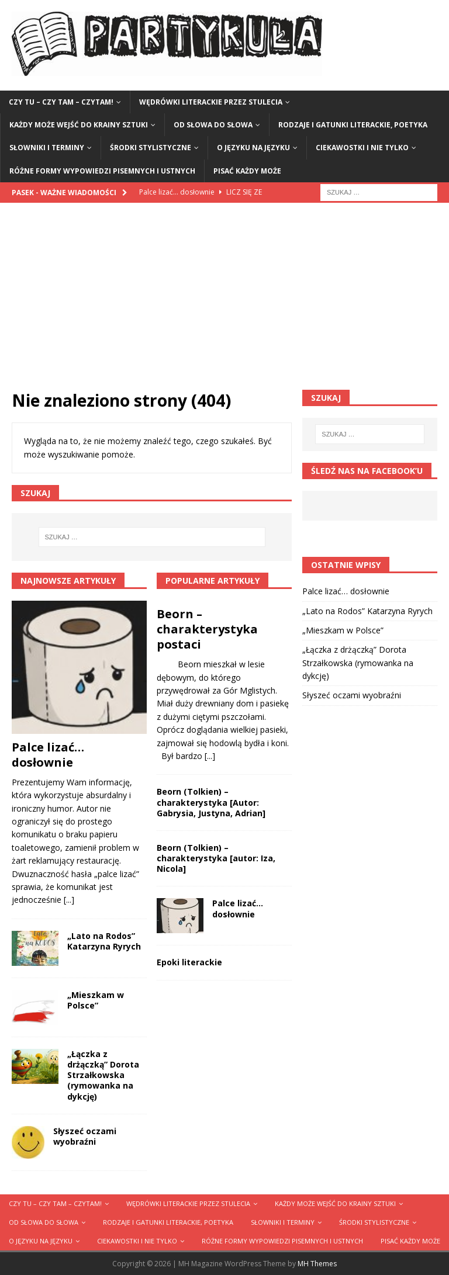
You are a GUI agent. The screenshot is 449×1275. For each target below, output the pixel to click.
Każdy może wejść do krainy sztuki (78, 125)
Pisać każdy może (247, 171)
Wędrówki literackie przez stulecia (210, 102)
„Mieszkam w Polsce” (95, 1000)
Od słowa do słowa (213, 125)
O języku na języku (253, 148)
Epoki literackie (189, 962)
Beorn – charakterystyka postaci (207, 629)
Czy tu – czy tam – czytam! (61, 102)
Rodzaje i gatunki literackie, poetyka (352, 125)
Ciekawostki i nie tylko (362, 148)
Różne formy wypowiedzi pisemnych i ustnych (102, 171)
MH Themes (317, 1264)
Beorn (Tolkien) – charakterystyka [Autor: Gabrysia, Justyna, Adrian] (211, 802)
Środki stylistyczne (150, 148)
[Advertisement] (224, 302)
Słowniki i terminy (46, 148)
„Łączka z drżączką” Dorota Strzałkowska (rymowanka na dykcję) (103, 1075)
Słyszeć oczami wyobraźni (84, 1136)
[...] (69, 899)
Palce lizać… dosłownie (48, 754)
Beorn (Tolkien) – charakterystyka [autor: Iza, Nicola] (216, 858)
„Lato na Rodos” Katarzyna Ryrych (104, 941)
